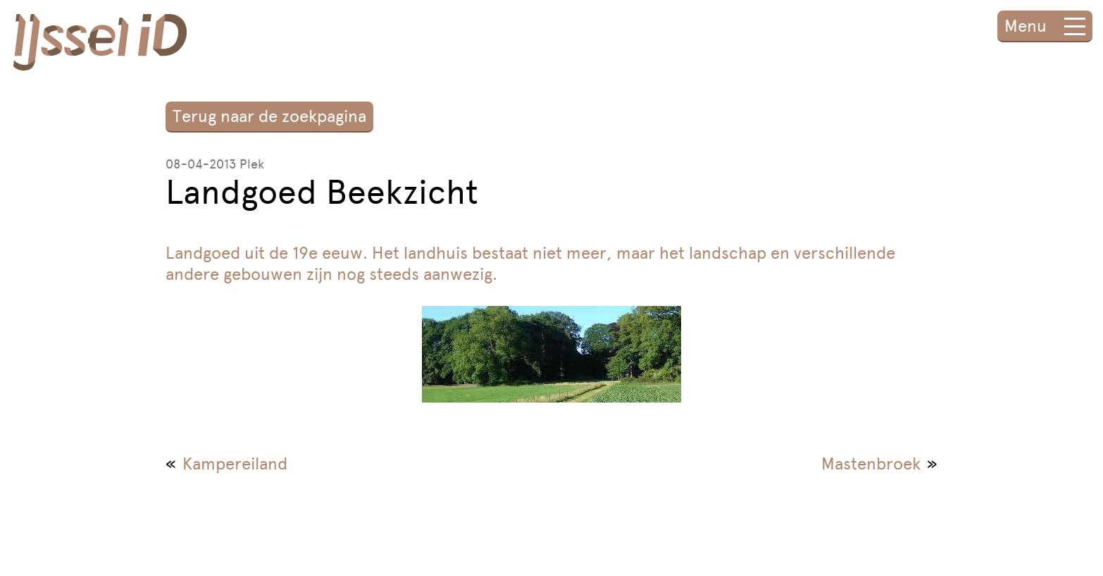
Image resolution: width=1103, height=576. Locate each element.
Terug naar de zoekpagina (269, 116)
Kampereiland (234, 463)
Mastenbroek (871, 463)
